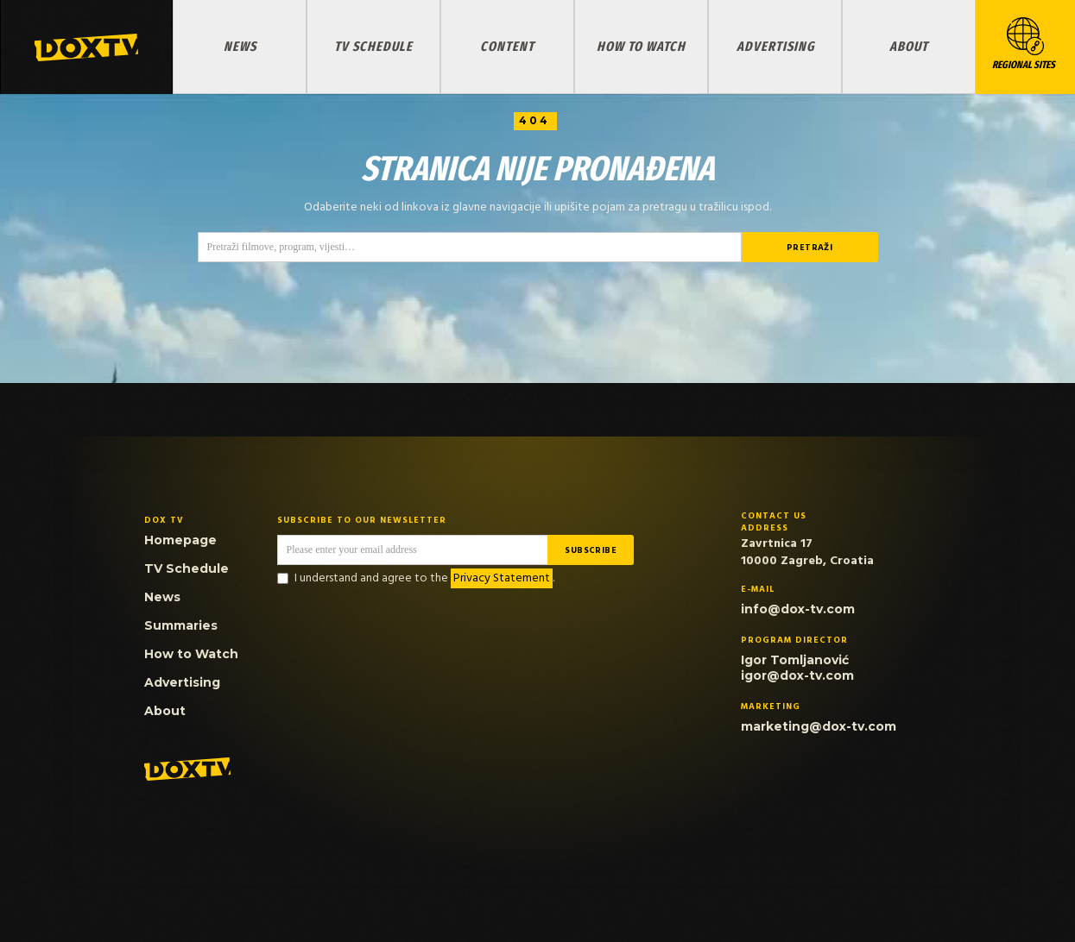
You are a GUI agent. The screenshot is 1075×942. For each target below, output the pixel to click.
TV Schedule (373, 46)
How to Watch (641, 46)
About (908, 46)
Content (507, 46)
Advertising (775, 46)
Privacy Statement (501, 578)
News (240, 46)
